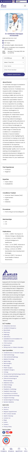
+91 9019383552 (6, 1)
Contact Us (7, 418)
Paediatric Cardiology (10, 389)
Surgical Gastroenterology (11, 395)
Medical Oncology (9, 359)
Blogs (5, 420)
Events (6, 422)
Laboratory (7, 336)
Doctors (6, 409)
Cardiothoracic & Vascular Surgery (14, 353)
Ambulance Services (10, 326)
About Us (6, 407)
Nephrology (7, 361)
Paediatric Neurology (10, 391)
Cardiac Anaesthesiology (11, 376)
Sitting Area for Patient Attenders (13, 347)
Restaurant (7, 345)
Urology (6, 372)
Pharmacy (7, 332)
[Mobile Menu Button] (25, 5)
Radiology (6, 334)
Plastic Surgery (8, 368)
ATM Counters (8, 343)
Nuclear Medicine (9, 402)
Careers (6, 424)
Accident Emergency (10, 328)
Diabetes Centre (9, 383)
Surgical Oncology (9, 398)
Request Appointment (14, 74)
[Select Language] (21, 1)
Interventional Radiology (11, 357)
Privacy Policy (8, 426)
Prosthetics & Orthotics (11, 393)
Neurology (7, 365)
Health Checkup (8, 416)
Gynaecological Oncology (11, 400)
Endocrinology (8, 385)
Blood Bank (7, 330)
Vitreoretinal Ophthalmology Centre (14, 374)
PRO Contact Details (10, 414)
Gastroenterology (9, 355)
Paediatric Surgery (9, 370)
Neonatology (7, 387)
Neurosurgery (8, 363)
